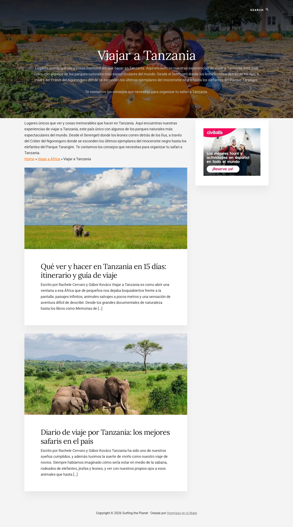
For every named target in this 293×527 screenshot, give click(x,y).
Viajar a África (49, 159)
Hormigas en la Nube (182, 513)
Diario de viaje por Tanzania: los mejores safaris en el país (105, 436)
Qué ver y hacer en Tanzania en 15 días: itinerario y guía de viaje (103, 271)
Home (29, 159)
